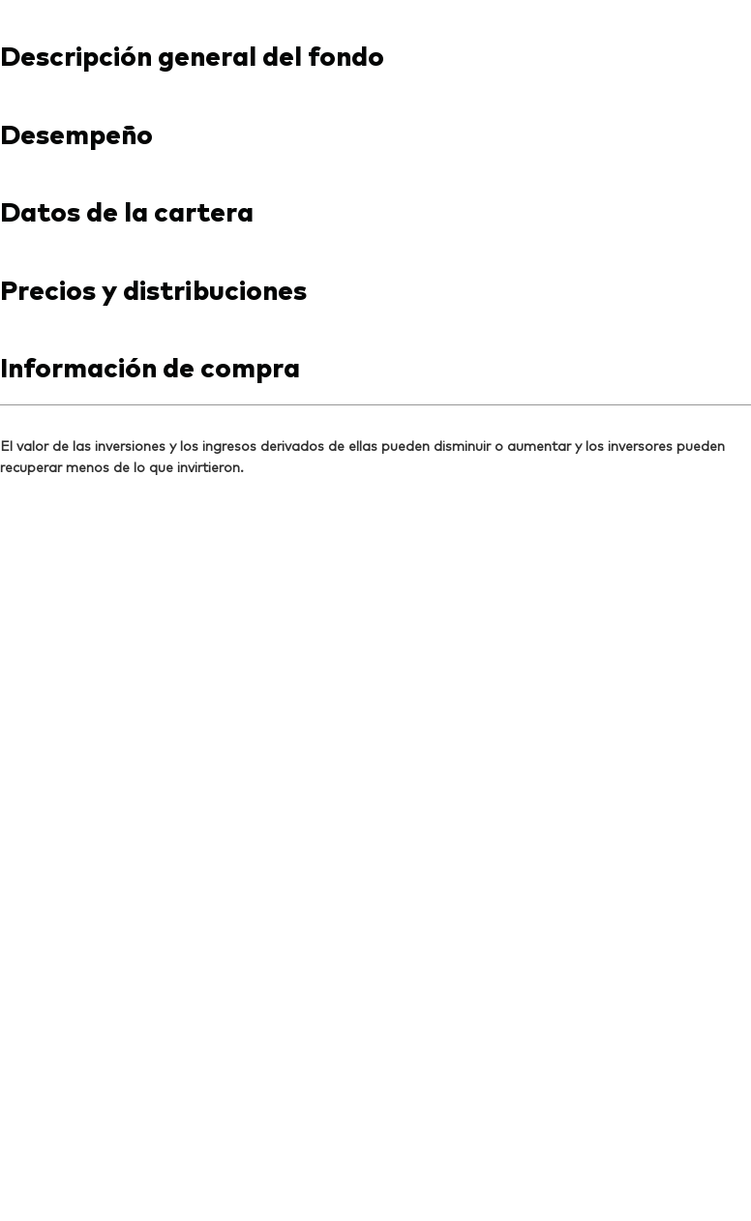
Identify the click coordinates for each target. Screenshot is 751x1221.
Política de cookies (450, 1151)
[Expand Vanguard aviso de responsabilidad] (375, 639)
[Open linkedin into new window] (46, 820)
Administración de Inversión (355, 1175)
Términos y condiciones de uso (129, 1151)
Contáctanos (509, 17)
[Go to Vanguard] (83, 946)
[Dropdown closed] (63, 18)
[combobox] (375, 390)
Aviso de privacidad (309, 1151)
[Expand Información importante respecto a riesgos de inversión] (375, 719)
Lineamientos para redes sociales (140, 1175)
